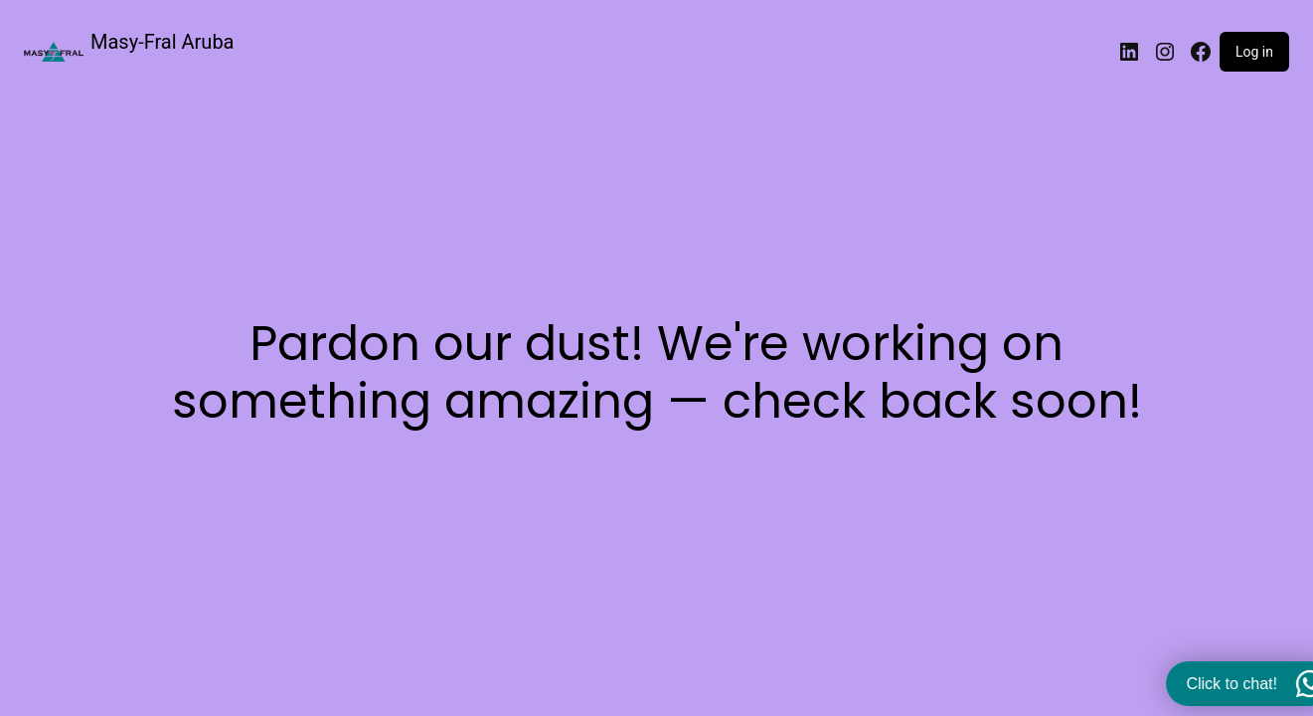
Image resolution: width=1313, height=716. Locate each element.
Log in (1254, 52)
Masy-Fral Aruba (162, 42)
